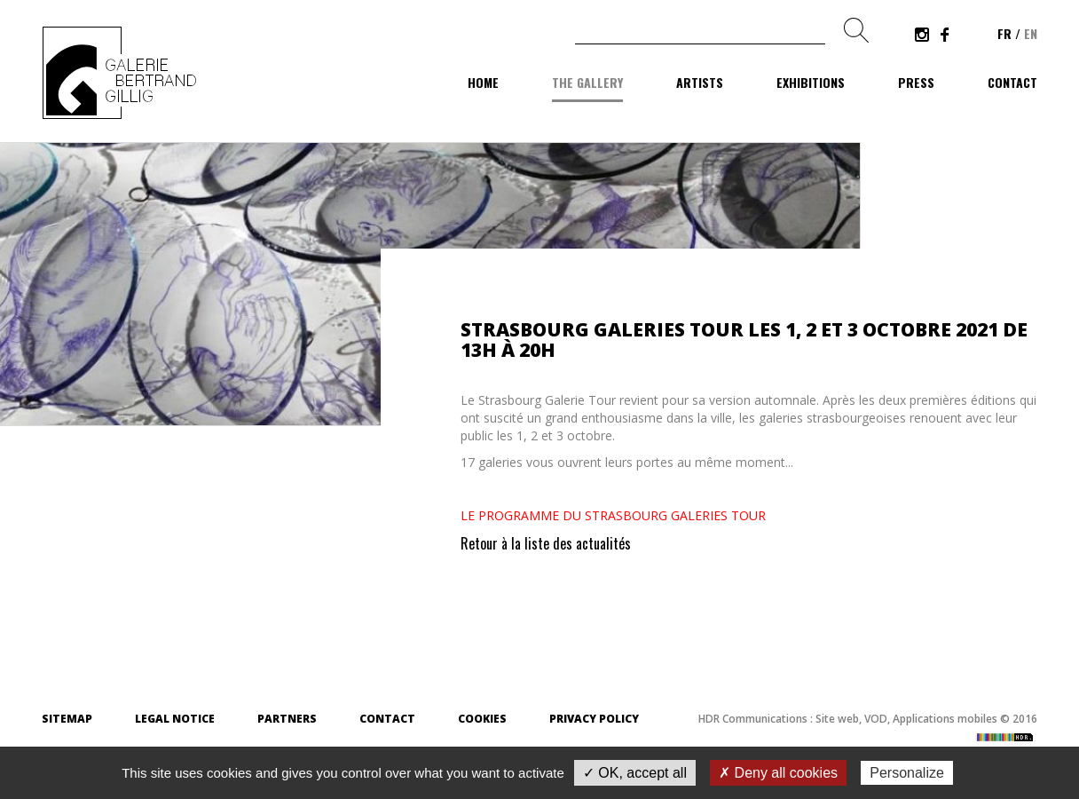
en (1030, 33)
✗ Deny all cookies (778, 772)
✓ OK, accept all (635, 772)
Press (916, 82)
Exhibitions (810, 82)
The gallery (587, 82)
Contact (1012, 82)
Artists (699, 82)
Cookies (482, 718)
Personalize (907, 772)
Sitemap (67, 718)
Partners (287, 718)
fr (1004, 33)
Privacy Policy (594, 718)
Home (483, 82)
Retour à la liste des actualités (546, 543)
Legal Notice (175, 718)
